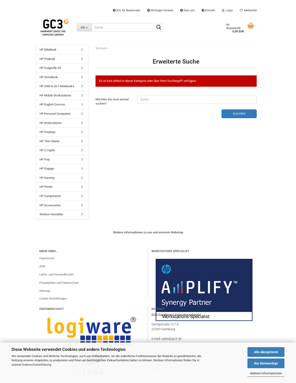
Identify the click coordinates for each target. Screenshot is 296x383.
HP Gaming (47, 177)
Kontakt (208, 10)
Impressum (46, 258)
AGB (42, 266)
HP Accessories (50, 205)
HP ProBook (47, 59)
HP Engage (47, 168)
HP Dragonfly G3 (50, 68)
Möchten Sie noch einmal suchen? (112, 101)
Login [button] (227, 10)
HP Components (50, 196)
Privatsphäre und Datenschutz (59, 282)
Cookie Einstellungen (53, 298)
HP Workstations (51, 123)
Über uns (187, 10)
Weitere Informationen (266, 373)
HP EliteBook (48, 49)
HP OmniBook (49, 77)
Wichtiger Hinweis (160, 10)
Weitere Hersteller (51, 214)
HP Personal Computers (55, 113)
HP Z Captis (47, 150)
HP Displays (48, 132)
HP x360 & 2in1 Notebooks (57, 86)
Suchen (239, 113)
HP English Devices (52, 104)
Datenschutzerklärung (36, 364)
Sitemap (44, 291)
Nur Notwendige (266, 363)
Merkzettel (248, 10)
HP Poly (45, 159)
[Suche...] (84, 27)
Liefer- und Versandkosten (56, 274)
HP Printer (46, 186)
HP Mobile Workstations (55, 95)
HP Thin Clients (50, 141)
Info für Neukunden (126, 10)
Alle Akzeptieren (266, 352)
